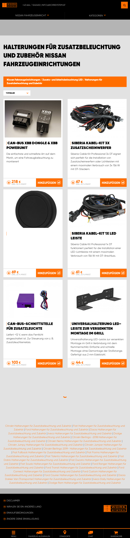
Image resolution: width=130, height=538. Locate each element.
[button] (16, 93)
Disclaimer (13, 500)
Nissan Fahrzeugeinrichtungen (24, 80)
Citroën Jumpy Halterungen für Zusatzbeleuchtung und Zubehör (45, 444)
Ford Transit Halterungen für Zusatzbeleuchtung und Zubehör (81, 467)
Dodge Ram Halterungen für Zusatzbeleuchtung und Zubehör (85, 482)
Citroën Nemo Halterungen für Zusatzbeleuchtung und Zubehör (84, 441)
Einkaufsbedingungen (20, 512)
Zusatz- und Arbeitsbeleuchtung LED (62, 80)
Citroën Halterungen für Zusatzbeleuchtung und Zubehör (38, 425)
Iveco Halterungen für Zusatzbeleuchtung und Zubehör (80, 433)
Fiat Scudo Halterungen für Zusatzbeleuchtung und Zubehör (55, 463)
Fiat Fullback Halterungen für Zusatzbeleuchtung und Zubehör (49, 452)
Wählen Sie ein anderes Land (24, 506)
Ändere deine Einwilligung (23, 518)
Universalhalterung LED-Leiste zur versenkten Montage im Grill (96, 328)
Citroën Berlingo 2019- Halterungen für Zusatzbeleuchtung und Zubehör (85, 448)
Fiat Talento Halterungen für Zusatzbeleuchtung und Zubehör (81, 456)
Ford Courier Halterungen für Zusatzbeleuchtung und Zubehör (80, 475)
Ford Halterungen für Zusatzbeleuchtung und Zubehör (56, 429)
